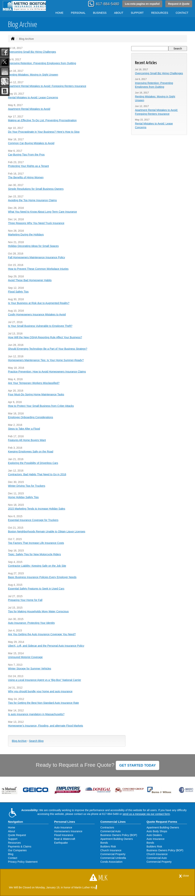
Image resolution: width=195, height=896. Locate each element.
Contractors (107, 827)
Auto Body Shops (157, 831)
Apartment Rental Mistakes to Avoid (29, 108)
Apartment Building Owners (116, 838)
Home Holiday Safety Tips (23, 497)
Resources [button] (159, 12)
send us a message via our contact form (146, 813)
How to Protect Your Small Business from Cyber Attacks (41, 405)
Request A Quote (178, 3)
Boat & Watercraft (64, 838)
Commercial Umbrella (113, 857)
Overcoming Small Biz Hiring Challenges (32, 51)
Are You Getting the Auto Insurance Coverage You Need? (42, 634)
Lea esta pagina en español (142, 3)
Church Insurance (110, 850)
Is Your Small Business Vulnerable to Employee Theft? (40, 325)
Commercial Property (112, 854)
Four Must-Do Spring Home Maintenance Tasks (36, 394)
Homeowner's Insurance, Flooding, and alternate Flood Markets (45, 725)
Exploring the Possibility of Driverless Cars (33, 462)
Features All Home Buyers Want (27, 440)
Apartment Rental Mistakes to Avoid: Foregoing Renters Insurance (47, 86)
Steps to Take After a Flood (24, 428)
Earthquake (61, 842)
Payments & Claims (19, 846)
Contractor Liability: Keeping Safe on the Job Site (37, 565)
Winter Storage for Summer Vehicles (29, 668)
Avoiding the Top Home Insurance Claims (32, 200)
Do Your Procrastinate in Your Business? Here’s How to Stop (44, 131)
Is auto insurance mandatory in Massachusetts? (36, 714)
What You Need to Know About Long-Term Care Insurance (42, 211)
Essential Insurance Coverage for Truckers (33, 520)
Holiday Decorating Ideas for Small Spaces (33, 245)
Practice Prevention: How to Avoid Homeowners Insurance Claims (47, 371)
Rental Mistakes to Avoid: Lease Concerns (33, 97)
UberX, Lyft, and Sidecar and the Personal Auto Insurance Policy (46, 645)
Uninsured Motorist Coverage (25, 657)
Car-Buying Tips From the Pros (26, 154)
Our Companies (17, 850)
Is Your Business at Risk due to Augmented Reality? (38, 303)
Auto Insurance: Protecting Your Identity (31, 622)
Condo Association (111, 861)
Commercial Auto (110, 831)
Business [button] (100, 12)
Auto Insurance (63, 827)
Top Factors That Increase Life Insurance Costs (36, 542)
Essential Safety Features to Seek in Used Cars (36, 588)
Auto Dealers (154, 835)
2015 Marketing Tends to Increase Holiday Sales (36, 508)
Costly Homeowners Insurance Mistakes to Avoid (37, 314)
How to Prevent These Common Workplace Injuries (38, 268)
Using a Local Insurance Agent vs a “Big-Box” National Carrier (44, 679)
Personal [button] (78, 12)
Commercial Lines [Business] (113, 821)
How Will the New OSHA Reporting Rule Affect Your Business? (45, 337)
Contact (182, 12)
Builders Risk (108, 846)
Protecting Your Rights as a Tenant (28, 166)
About (11, 831)
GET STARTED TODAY (137, 765)
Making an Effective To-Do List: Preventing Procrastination (42, 120)
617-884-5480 (107, 4)
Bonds (104, 842)
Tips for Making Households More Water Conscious (38, 611)
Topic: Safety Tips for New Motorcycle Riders (34, 554)
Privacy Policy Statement (23, 861)
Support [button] (137, 12)
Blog (10, 854)
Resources (14, 842)
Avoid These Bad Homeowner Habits (30, 280)
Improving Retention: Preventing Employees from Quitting (42, 63)
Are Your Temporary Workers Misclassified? (33, 383)
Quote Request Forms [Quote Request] (162, 821)
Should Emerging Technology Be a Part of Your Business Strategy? (47, 348)
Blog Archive (19, 740)
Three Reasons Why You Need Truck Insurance (36, 223)
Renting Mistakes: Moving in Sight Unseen (33, 74)
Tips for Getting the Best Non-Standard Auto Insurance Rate (43, 702)
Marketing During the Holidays (26, 234)
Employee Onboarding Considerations (30, 417)
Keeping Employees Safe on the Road (30, 451)
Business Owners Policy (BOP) (118, 835)
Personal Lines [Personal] (64, 821)
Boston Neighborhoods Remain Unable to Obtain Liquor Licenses (46, 531)
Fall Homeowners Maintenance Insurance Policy (36, 257)
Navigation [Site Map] (15, 821)
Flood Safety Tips (18, 291)
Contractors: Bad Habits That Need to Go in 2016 (37, 474)
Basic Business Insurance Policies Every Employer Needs (42, 577)
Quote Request (17, 835)
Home (59, 12)
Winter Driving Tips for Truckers (26, 485)
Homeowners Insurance (68, 831)
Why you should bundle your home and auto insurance (40, 691)
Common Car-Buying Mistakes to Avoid (31, 143)
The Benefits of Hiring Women (26, 177)
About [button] (118, 12)
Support (12, 838)
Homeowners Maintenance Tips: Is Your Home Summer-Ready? (46, 360)
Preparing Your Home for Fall (25, 600)
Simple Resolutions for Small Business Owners (36, 188)
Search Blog (36, 740)
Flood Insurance (63, 835)
